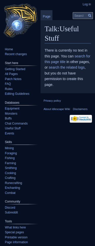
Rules (9, 89)
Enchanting (12, 188)
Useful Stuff (13, 128)
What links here (15, 227)
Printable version (16, 237)
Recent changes (16, 54)
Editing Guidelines (17, 94)
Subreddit (11, 212)
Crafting (10, 178)
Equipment (12, 108)
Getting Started (15, 69)
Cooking (10, 173)
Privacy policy (52, 100)
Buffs (8, 118)
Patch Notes (13, 79)
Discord (10, 207)
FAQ (8, 84)
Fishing (10, 158)
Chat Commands (16, 123)
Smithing (11, 168)
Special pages (14, 232)
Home (9, 49)
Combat (10, 193)
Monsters (11, 113)
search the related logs (67, 67)
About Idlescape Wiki (57, 109)
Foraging (11, 153)
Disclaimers (80, 109)
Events (9, 133)
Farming (10, 163)
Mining (9, 148)
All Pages (11, 74)
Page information (16, 242)
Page (46, 16)
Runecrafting (13, 183)
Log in (87, 4)
